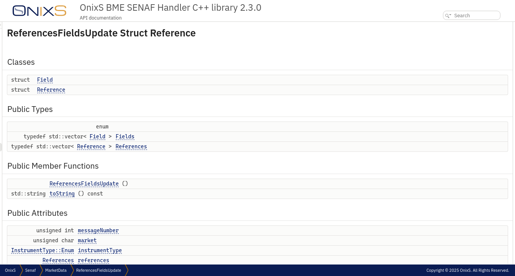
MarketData (56, 270)
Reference (147, 90)
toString (158, 194)
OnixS (10, 270)
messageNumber (194, 230)
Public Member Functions (457, 82)
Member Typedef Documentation (463, 174)
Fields (221, 136)
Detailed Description (450, 166)
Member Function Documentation (464, 234)
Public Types (443, 51)
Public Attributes (448, 107)
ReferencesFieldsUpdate (179, 184)
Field (141, 80)
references (189, 260)
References (227, 146)
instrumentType (196, 250)
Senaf (30, 270)
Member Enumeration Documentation (468, 200)
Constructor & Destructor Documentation (472, 217)
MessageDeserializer (457, 158)
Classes (438, 26)
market (183, 240)
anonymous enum (454, 208)
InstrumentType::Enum (138, 250)
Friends (437, 149)
